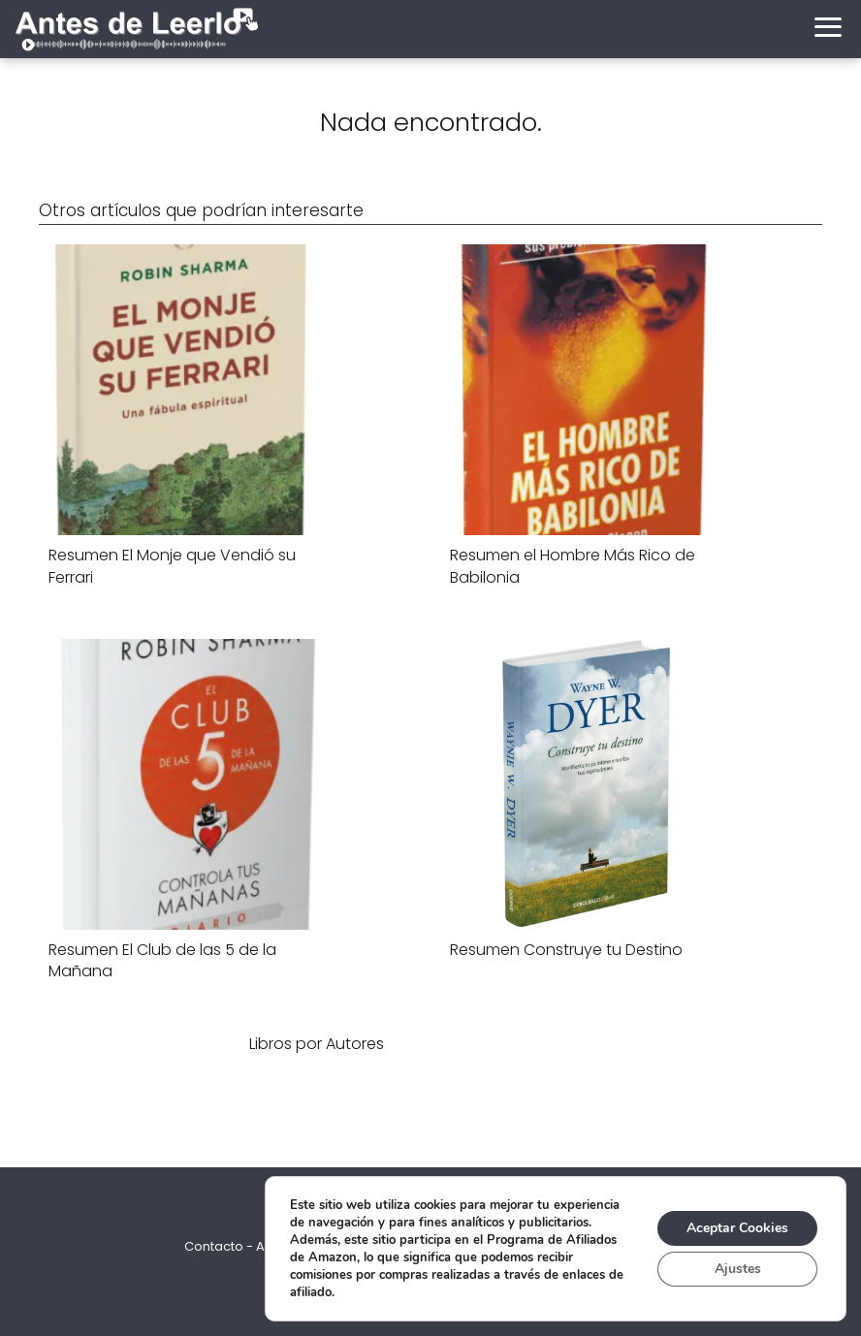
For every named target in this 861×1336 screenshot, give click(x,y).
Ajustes (738, 1268)
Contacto (213, 1246)
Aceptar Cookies (737, 1228)
